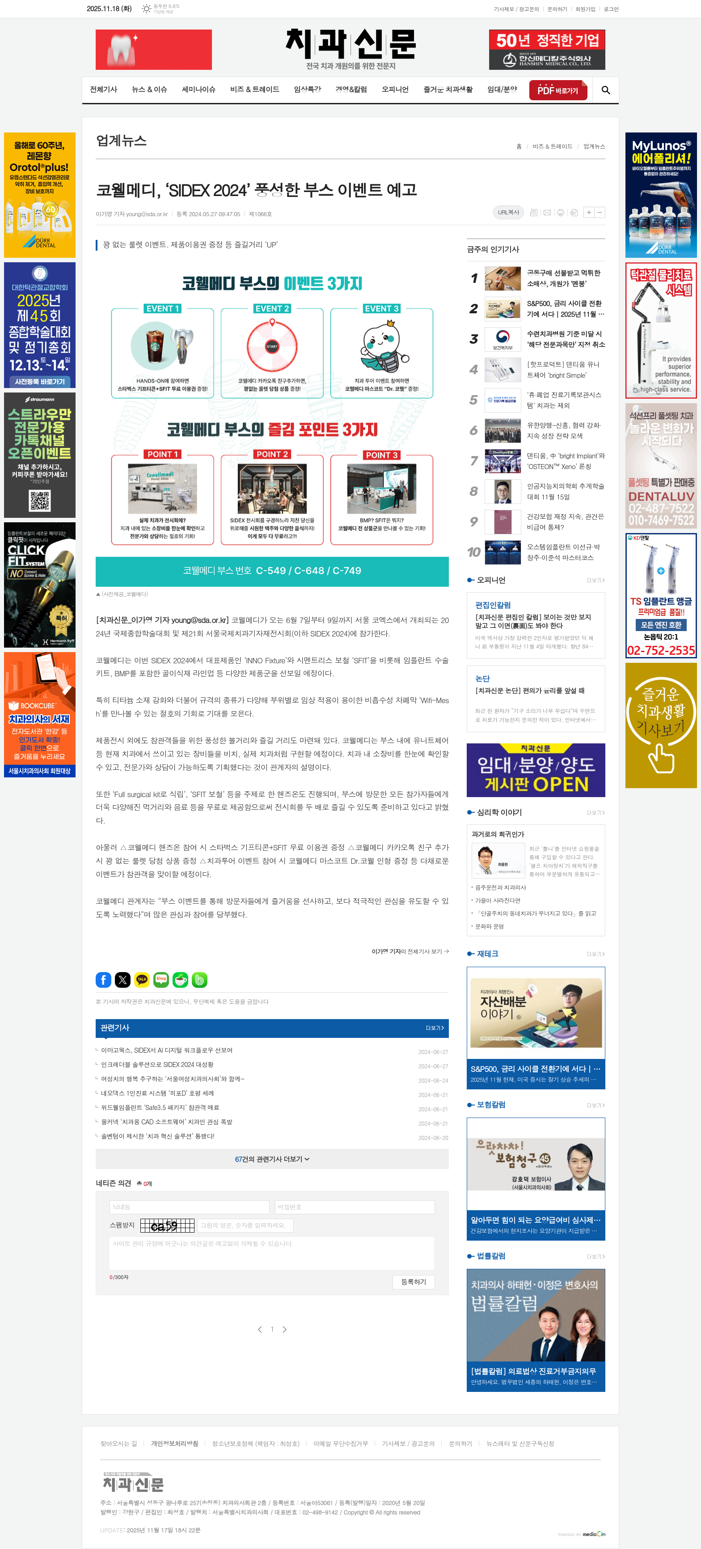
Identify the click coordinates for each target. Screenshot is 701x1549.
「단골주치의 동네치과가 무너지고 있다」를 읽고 (535, 913)
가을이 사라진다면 (497, 900)
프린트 (560, 212)
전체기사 (103, 89)
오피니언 (395, 89)
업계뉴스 (594, 146)
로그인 (611, 9)
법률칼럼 (491, 1255)
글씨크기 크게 (589, 212)
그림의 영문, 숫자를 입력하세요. (243, 1225)
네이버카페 (180, 980)
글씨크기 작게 (599, 212)
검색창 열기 (605, 90)
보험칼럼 (491, 1104)
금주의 (493, 249)
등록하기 (413, 1281)
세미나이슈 (198, 89)
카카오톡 (142, 980)
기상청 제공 (163, 12)
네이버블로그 (161, 980)
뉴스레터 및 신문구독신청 (520, 1443)
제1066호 (260, 213)
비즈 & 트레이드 (254, 89)
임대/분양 (502, 89)
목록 (533, 212)
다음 (284, 1329)
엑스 (123, 980)
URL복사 (508, 212)
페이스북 (103, 980)
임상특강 (307, 89)
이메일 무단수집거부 (340, 1443)
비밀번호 (290, 1206)
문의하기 (557, 9)
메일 (547, 212)
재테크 (487, 953)
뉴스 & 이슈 (149, 89)
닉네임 (121, 1206)
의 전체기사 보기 (407, 951)
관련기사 (114, 1027)
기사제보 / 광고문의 (516, 9)
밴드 (199, 980)
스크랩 (574, 212)
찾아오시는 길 (118, 1443)
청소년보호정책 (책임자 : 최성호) (256, 1443)
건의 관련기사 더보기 (272, 1159)
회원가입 (585, 9)
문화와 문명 (489, 926)
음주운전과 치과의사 (500, 887)
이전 (260, 1329)
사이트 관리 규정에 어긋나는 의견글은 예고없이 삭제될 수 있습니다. (203, 1243)
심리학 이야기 (499, 812)
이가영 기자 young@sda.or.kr (132, 213)
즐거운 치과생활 (448, 89)
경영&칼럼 (351, 89)
